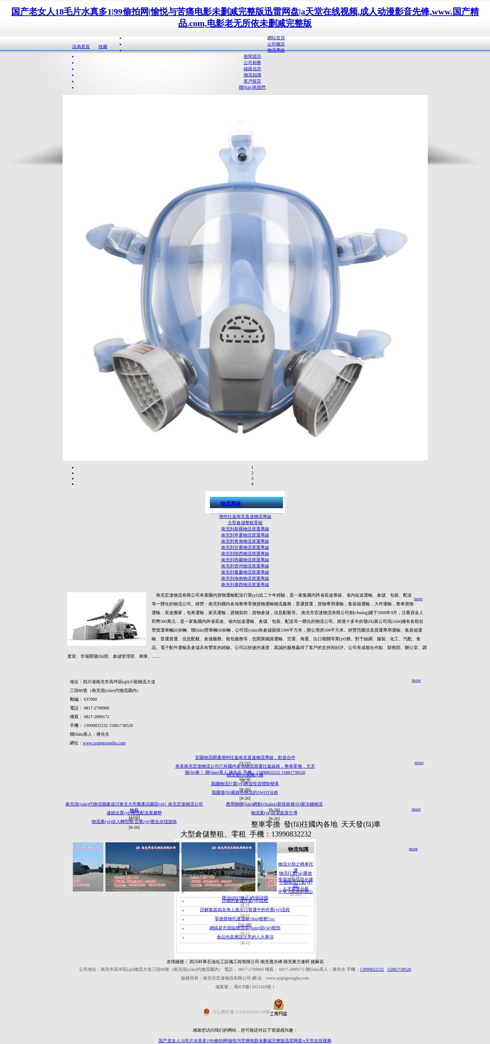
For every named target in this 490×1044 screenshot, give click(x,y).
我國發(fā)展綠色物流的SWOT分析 (245, 792)
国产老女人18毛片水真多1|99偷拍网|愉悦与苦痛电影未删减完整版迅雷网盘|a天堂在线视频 (245, 1040)
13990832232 (372, 969)
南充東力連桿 (296, 961)
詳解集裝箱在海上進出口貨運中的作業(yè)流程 (245, 909)
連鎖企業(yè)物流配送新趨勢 (134, 812)
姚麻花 (317, 961)
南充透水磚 (271, 961)
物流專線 (230, 503)
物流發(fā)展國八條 (245, 775)
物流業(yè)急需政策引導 (274, 812)
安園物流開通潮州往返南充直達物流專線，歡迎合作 (245, 757)
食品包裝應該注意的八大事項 (245, 937)
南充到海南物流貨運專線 (245, 578)
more (418, 598)
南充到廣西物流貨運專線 (245, 584)
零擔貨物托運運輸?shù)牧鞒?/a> (245, 918)
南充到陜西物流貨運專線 (245, 553)
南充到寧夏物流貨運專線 (245, 535)
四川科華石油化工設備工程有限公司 (225, 961)
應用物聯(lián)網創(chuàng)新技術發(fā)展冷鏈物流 (274, 804)
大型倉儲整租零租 (245, 522)
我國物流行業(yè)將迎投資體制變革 (245, 783)
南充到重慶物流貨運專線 (245, 572)
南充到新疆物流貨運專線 (245, 528)
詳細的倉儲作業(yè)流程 (245, 900)
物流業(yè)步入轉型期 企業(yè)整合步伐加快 (134, 821)
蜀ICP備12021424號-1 (254, 986)
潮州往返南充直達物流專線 (245, 516)
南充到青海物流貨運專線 (245, 541)
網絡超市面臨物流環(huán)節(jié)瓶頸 (245, 927)
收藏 (103, 46)
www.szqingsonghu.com (104, 743)
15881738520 (399, 969)
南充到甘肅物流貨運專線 (245, 547)
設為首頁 (81, 46)
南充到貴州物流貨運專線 (245, 566)
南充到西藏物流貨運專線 (245, 559)
